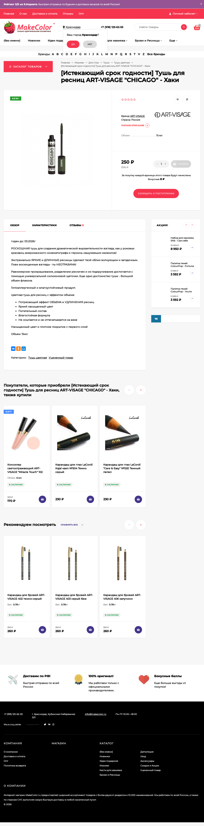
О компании (11, 751)
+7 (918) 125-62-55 (112, 27)
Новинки (105, 756)
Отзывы (68, 13)
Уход (143, 756)
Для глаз (94, 62)
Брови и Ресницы (110, 774)
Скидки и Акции (149, 765)
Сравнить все (72, 524)
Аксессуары (147, 761)
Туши (106, 62)
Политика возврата (15, 765)
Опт (81, 13)
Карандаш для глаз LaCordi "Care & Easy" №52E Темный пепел (122, 468)
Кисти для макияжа (111, 770)
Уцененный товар (61, 357)
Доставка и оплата (44, 13)
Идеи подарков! (109, 761)
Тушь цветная (122, 62)
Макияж (79, 62)
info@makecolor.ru (95, 714)
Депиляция (146, 751)
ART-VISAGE (137, 116)
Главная (9, 13)
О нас (23, 13)
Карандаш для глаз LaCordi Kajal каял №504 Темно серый (74, 468)
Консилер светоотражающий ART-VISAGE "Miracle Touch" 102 (25, 468)
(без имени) (106, 751)
